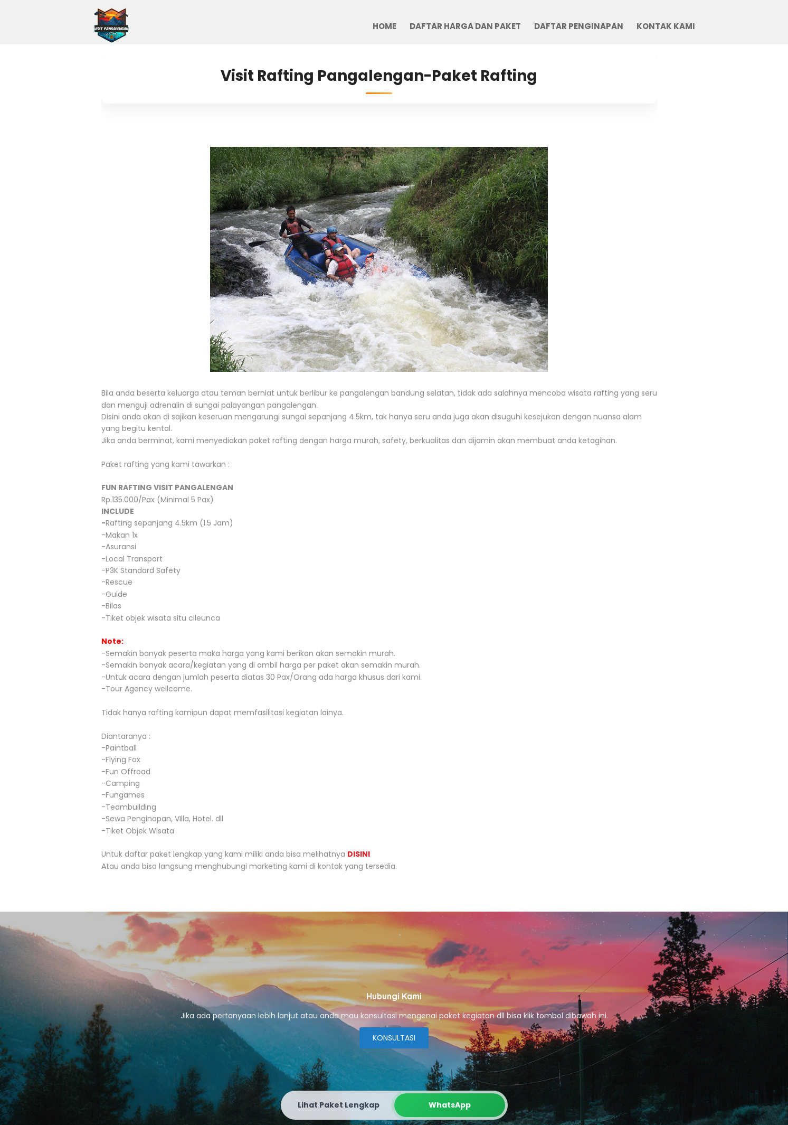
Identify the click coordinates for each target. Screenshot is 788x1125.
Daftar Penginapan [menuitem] (578, 26)
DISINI (358, 854)
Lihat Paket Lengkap (338, 1105)
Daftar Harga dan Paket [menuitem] (465, 26)
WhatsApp (450, 1105)
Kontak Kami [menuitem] (666, 26)
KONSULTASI (394, 1038)
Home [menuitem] (384, 26)
